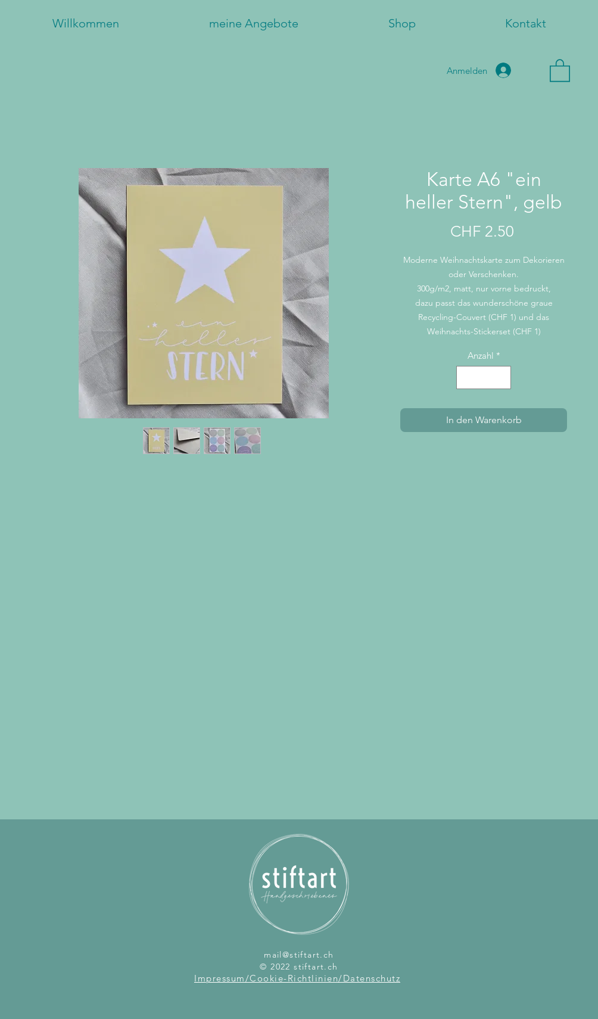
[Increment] (502, 377)
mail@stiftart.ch (299, 954)
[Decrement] (466, 377)
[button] (560, 70)
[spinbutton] (484, 377)
